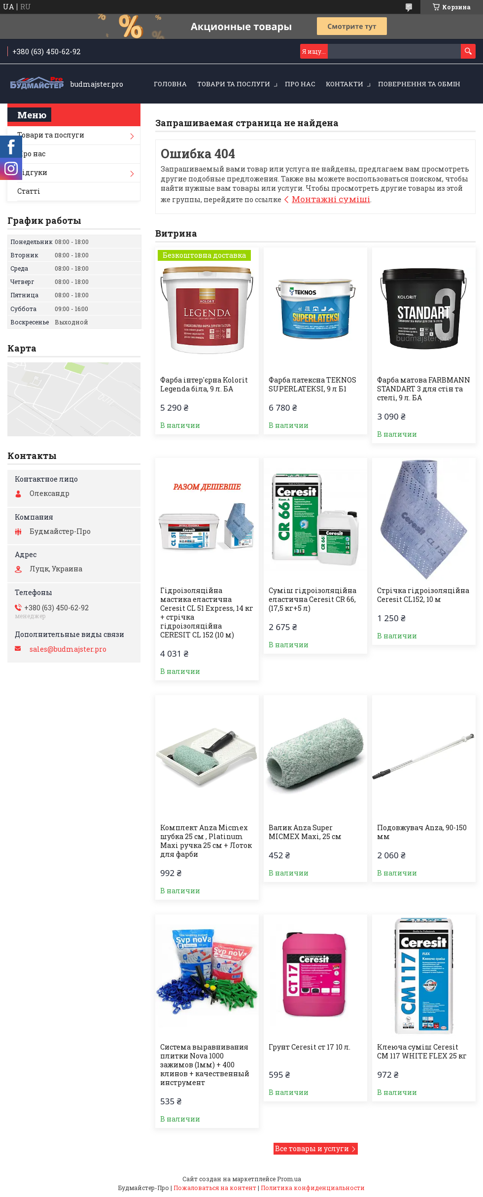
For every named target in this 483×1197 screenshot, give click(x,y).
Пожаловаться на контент (214, 1188)
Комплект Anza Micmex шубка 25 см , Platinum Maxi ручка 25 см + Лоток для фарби (206, 841)
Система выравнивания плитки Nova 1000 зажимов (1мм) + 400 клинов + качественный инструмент (204, 1065)
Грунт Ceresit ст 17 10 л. (309, 1047)
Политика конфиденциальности (313, 1188)
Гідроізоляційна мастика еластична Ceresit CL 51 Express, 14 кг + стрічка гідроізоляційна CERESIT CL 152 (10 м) (206, 612)
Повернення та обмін (419, 83)
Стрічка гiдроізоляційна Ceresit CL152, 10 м (423, 595)
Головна (170, 83)
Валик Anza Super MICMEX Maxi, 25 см (305, 832)
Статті (28, 191)
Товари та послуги (233, 83)
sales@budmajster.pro (68, 649)
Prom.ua (289, 1179)
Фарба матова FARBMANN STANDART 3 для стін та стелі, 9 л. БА (423, 389)
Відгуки (32, 172)
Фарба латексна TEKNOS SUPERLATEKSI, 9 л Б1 (312, 384)
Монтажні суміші (331, 199)
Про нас (300, 83)
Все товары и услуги (312, 1148)
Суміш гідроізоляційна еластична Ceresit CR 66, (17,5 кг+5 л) (312, 599)
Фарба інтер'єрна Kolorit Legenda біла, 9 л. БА (204, 384)
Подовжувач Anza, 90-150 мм (422, 832)
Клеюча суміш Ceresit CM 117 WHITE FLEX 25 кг (422, 1051)
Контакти (344, 83)
